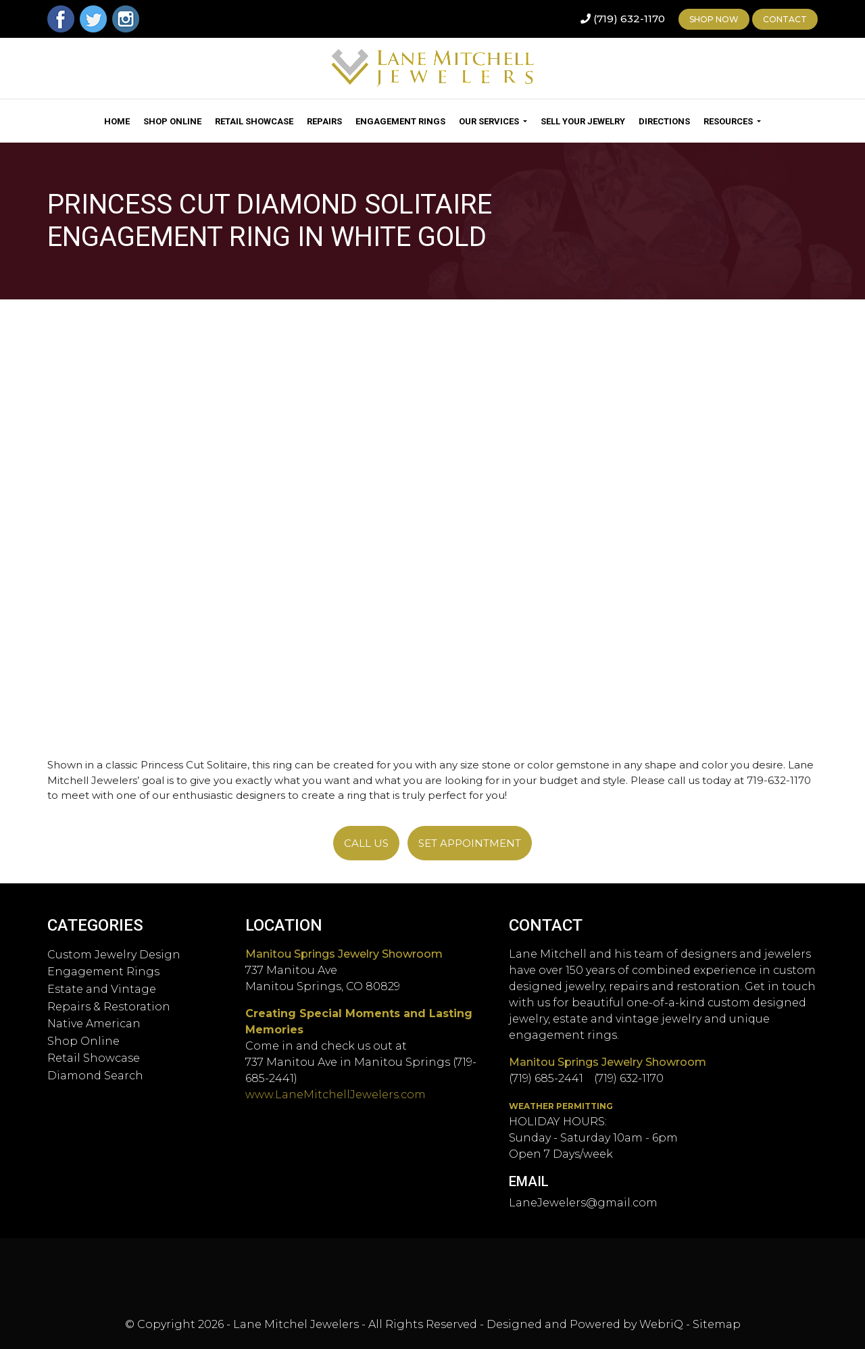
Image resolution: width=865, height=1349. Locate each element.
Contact (785, 19)
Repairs (324, 121)
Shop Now (714, 19)
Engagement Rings (400, 121)
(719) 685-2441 (546, 1078)
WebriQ (661, 1324)
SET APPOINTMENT (469, 843)
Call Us (366, 843)
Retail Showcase (254, 121)
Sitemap (717, 1324)
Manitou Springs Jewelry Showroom (344, 954)
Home (117, 121)
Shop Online (172, 121)
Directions (664, 121)
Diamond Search (95, 1075)
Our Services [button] (490, 121)
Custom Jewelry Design (113, 954)
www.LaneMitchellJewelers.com (335, 1094)
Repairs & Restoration (108, 1006)
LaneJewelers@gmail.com (583, 1202)
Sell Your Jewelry (583, 121)
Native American (94, 1023)
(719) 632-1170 (629, 18)
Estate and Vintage (101, 989)
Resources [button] (729, 121)
